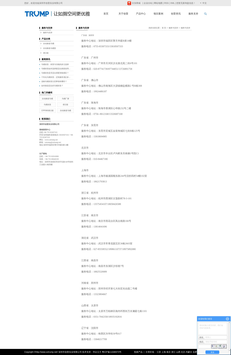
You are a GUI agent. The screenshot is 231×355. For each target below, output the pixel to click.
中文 (204, 3)
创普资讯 (176, 13)
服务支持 (193, 13)
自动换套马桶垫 (49, 48)
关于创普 (123, 13)
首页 (105, 13)
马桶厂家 (65, 99)
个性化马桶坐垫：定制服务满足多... (55, 77)
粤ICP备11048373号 (111, 352)
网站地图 (158, 3)
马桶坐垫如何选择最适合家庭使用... (55, 69)
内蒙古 (189, 352)
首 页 (164, 28)
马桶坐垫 (47, 105)
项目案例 (158, 13)
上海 (164, 352)
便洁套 (46, 53)
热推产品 (138, 352)
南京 (168, 352)
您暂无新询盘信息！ (185, 3)
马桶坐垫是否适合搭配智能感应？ (55, 73)
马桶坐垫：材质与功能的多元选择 (55, 64)
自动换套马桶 (48, 43)
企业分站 (148, 3)
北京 (183, 352)
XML (172, 3)
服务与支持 (47, 33)
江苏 (159, 352)
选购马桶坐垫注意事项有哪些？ (54, 81)
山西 (178, 352)
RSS (166, 3)
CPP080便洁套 (47, 110)
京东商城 (133, 3)
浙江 (173, 352)
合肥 (195, 352)
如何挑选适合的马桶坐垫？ (52, 86)
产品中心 (141, 13)
